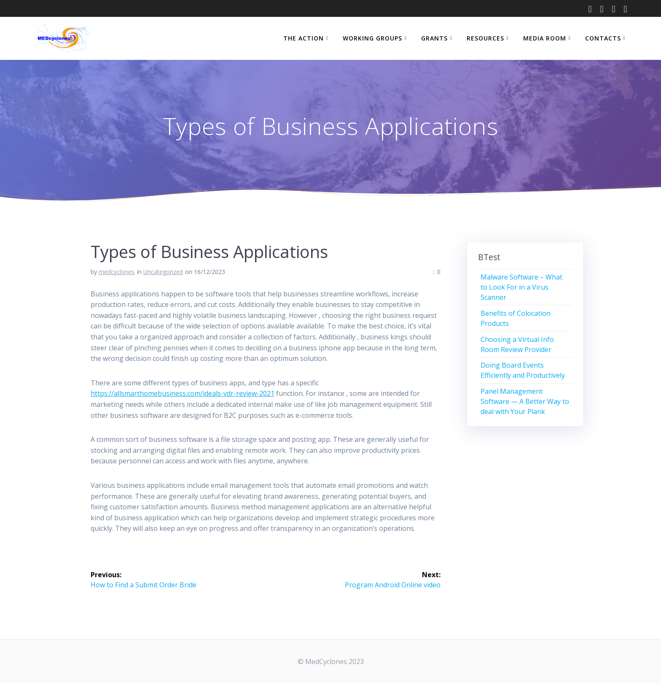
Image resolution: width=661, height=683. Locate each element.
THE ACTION (303, 38)
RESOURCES (485, 38)
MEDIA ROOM (544, 38)
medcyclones (116, 272)
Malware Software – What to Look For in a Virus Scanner (521, 287)
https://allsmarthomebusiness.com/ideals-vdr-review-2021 (182, 393)
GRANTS (434, 38)
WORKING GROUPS (372, 38)
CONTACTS (603, 38)
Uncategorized (163, 272)
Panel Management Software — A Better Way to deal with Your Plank (525, 401)
